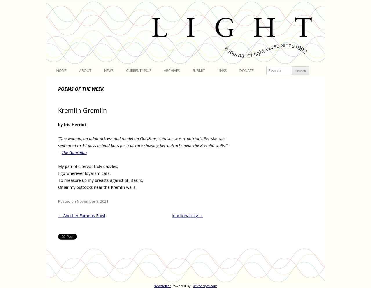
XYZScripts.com (205, 286)
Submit (198, 70)
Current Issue (138, 70)
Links (222, 70)
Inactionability (187, 215)
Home (61, 70)
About (85, 70)
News (108, 70)
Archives (172, 70)
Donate (246, 70)
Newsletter (162, 286)
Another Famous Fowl (81, 215)
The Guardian (74, 152)
